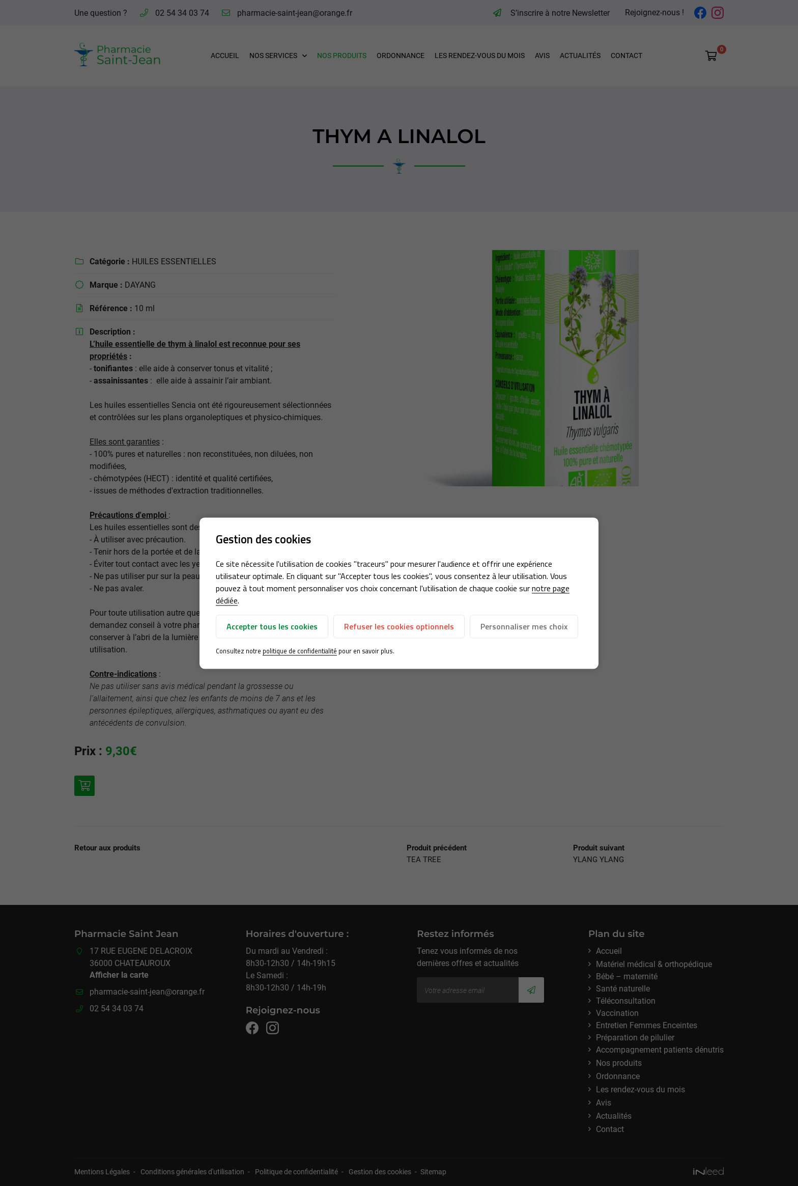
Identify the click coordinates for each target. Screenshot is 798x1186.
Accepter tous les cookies (272, 627)
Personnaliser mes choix (523, 627)
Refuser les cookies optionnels (399, 627)
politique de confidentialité (300, 651)
